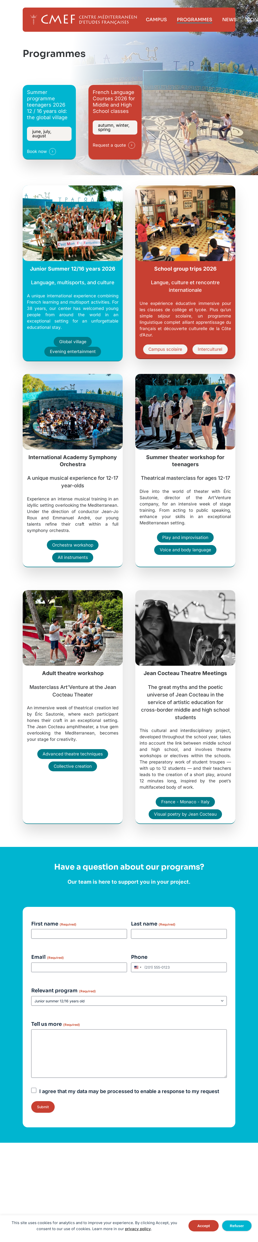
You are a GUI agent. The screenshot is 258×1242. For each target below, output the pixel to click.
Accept (203, 1226)
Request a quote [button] (109, 145)
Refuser (237, 1226)
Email (47, 957)
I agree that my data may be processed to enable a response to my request (129, 1091)
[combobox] (137, 967)
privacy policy (138, 1228)
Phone (139, 957)
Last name (153, 924)
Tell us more (55, 1024)
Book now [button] (37, 151)
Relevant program (63, 991)
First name (53, 924)
